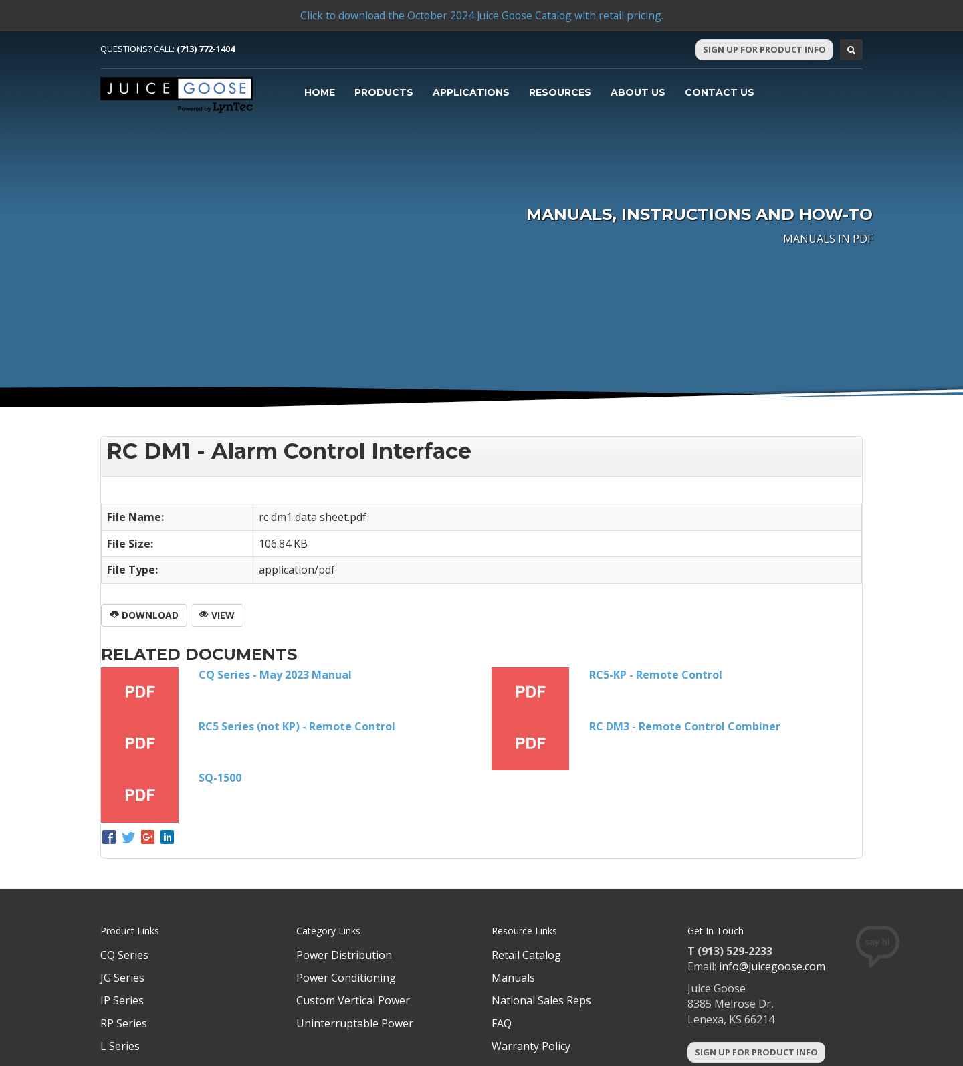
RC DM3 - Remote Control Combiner (684, 726)
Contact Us (719, 92)
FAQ (502, 1023)
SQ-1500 (220, 777)
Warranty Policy (531, 1046)
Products (383, 92)
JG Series (122, 977)
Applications (471, 92)
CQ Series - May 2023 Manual (275, 674)
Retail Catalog (526, 955)
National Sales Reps (541, 1000)
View (217, 615)
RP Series (123, 1023)
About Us (638, 92)
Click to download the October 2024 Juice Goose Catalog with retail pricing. (481, 15)
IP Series (122, 1000)
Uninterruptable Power (354, 1023)
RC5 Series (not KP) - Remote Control (297, 726)
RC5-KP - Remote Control (655, 674)
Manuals (513, 977)
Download (144, 615)
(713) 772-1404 (206, 49)
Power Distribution (344, 955)
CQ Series (124, 955)
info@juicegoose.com (772, 966)
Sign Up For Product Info (764, 49)
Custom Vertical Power (353, 1000)
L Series (120, 1046)
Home (319, 92)
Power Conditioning (346, 977)
